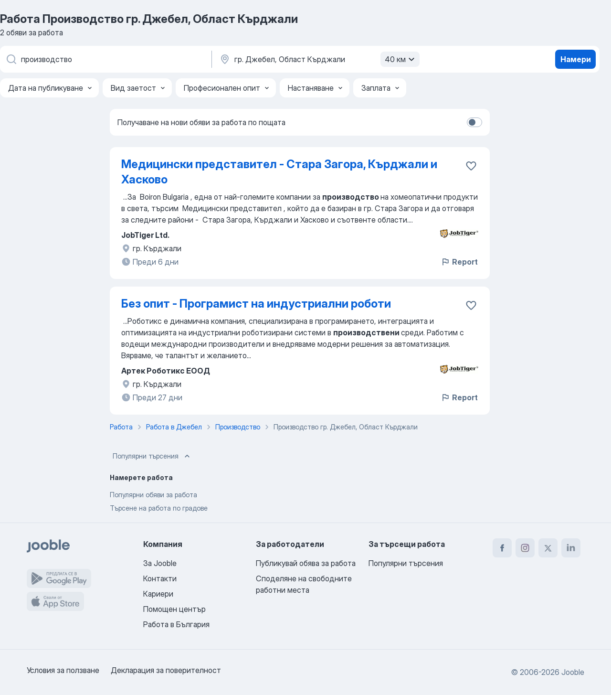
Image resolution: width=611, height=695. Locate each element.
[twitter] (548, 547)
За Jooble (160, 563)
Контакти (160, 578)
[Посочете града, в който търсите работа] (318, 59)
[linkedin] (570, 547)
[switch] (474, 122)
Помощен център (174, 609)
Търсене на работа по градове (159, 508)
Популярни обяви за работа (153, 495)
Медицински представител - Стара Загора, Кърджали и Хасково (279, 171)
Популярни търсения (152, 456)
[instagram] (525, 547)
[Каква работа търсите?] (105, 59)
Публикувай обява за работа (306, 563)
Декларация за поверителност (166, 670)
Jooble (572, 672)
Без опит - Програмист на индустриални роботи (256, 303)
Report (459, 262)
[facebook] (502, 547)
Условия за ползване (63, 670)
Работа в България (176, 624)
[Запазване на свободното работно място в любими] (471, 166)
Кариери (158, 594)
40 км (401, 59)
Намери (575, 59)
